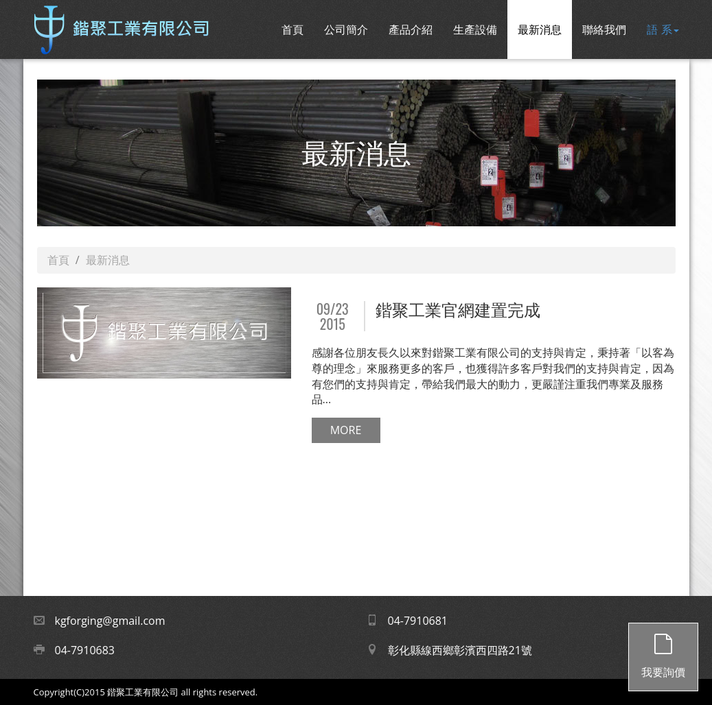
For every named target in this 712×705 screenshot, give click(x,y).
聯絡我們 (604, 29)
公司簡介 (346, 29)
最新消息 (540, 29)
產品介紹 (411, 29)
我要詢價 (663, 651)
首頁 (292, 29)
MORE (346, 430)
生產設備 (475, 29)
